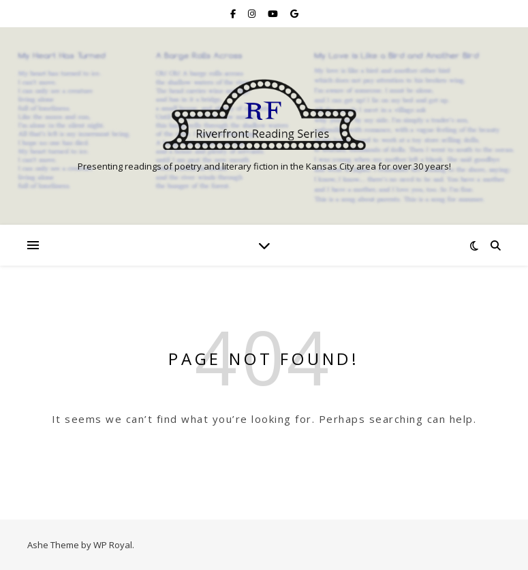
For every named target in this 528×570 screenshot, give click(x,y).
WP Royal (112, 545)
